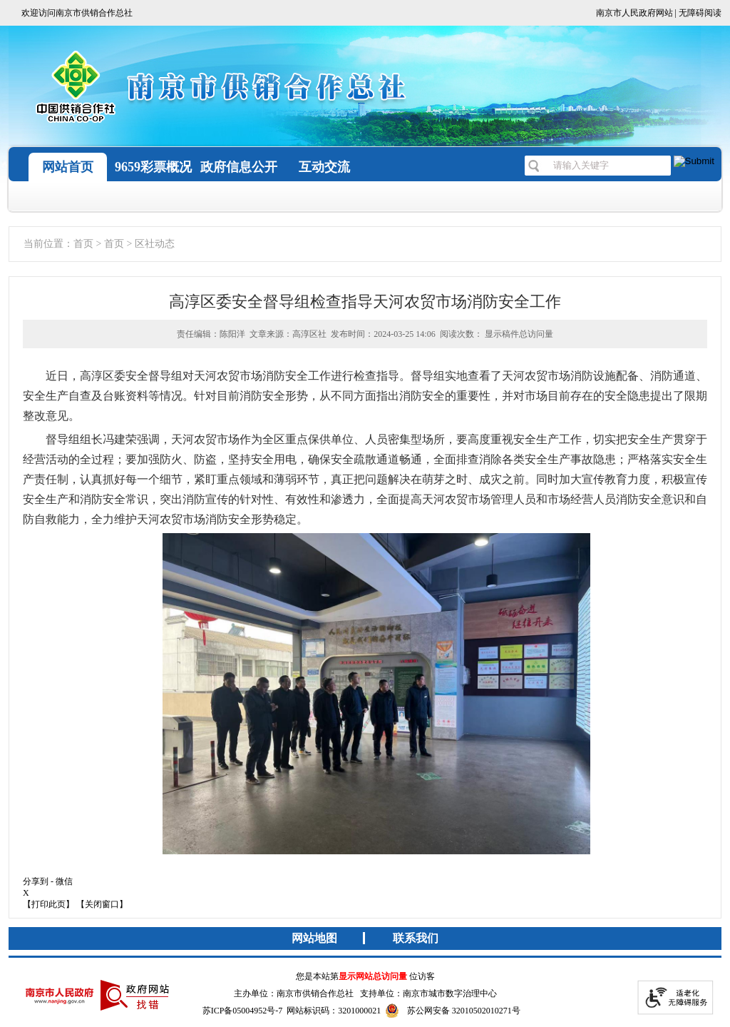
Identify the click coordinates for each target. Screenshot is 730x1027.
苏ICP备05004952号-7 (242, 1011)
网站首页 (67, 167)
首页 (83, 243)
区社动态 (155, 243)
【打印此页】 (48, 904)
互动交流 (324, 167)
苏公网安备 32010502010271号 (452, 1010)
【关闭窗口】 (102, 904)
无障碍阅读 (700, 13)
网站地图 (314, 938)
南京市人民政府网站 (634, 13)
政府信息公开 (238, 167)
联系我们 (415, 938)
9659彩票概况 (153, 167)
